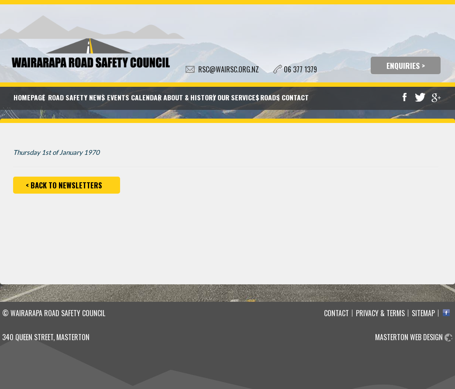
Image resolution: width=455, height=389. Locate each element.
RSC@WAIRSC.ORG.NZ (228, 69)
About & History (188, 97)
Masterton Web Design (409, 337)
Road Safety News (75, 97)
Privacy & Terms (380, 313)
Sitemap (423, 313)
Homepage (29, 97)
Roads (269, 97)
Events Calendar (133, 97)
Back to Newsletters (66, 185)
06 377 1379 (300, 69)
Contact (295, 97)
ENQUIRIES (403, 65)
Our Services (237, 97)
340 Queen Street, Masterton (46, 337)
